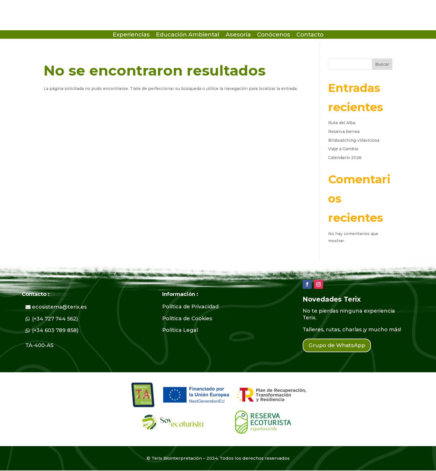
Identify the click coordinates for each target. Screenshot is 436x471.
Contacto (310, 35)
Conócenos (273, 35)
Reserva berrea (344, 131)
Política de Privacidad (190, 307)
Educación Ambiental (187, 35)
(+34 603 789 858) (55, 330)
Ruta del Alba (341, 122)
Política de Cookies (187, 318)
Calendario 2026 (345, 157)
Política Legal (180, 330)
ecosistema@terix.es (59, 307)
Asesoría (238, 35)
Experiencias (131, 35)
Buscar (382, 64)
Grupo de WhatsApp (339, 345)
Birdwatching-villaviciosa (353, 140)
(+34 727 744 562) (55, 319)
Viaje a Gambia (343, 148)
